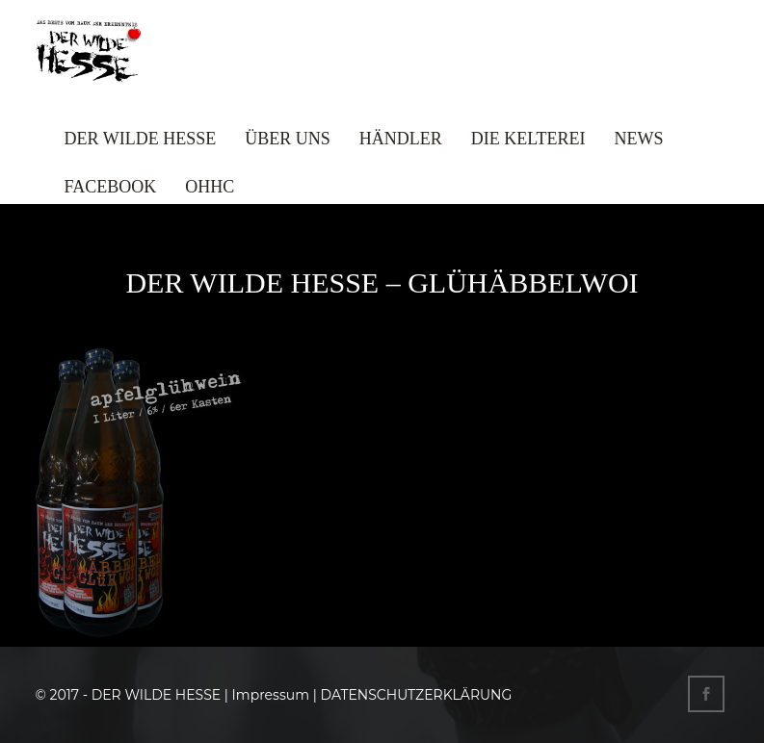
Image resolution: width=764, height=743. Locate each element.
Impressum (270, 695)
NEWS (639, 138)
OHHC (209, 186)
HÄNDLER (400, 138)
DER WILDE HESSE (141, 138)
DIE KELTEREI (528, 138)
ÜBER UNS (287, 138)
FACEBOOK (111, 186)
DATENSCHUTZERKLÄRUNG (416, 695)
